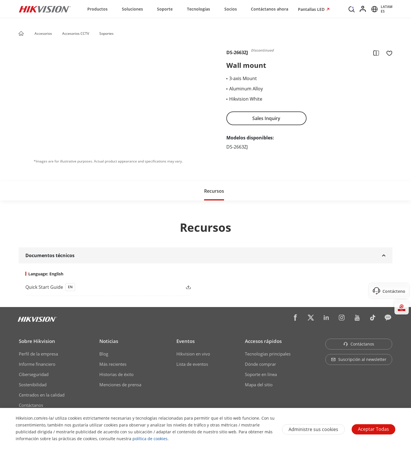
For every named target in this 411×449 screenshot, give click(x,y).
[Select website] (380, 9)
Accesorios (43, 33)
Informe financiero (37, 364)
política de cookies (150, 438)
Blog (103, 354)
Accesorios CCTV (75, 33)
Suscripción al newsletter (358, 359)
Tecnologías (198, 9)
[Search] (351, 8)
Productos (97, 9)
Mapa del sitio (259, 384)
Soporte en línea (261, 374)
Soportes (106, 33)
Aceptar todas (373, 429)
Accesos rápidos (263, 341)
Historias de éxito (116, 374)
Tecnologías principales (268, 354)
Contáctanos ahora (269, 9)
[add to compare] (376, 52)
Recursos (214, 191)
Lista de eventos (192, 364)
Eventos (185, 341)
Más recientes (112, 364)
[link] (99, 287)
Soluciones (132, 9)
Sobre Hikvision (37, 341)
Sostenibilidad (33, 384)
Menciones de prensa (120, 384)
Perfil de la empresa (38, 354)
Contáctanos (31, 405)
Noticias (108, 341)
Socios (230, 9)
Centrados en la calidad (42, 395)
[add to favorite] (387, 52)
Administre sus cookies (313, 429)
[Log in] (363, 9)
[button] (57, 33)
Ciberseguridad (34, 374)
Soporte (165, 9)
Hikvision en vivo (193, 354)
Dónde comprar (260, 364)
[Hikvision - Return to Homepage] (45, 9)
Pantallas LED (312, 9)
